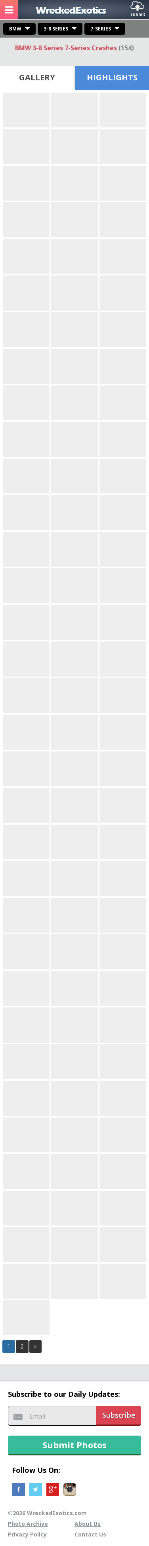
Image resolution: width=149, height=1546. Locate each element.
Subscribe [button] (119, 1415)
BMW (15, 28)
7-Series (100, 28)
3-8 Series (56, 28)
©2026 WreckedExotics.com (47, 1513)
